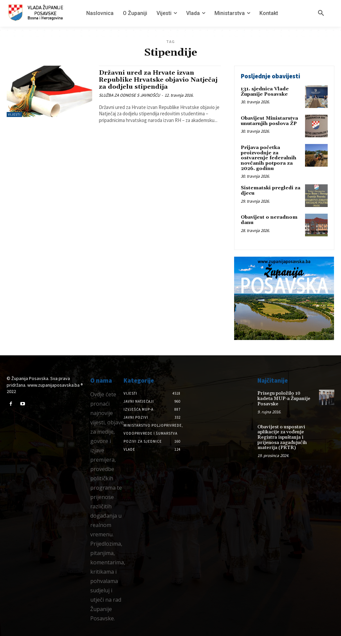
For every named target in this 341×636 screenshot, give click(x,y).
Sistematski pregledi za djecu (270, 190)
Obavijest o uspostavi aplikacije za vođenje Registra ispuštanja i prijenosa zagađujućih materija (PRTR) (281, 431)
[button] (321, 13)
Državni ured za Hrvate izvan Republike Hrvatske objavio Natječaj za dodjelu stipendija (149, 80)
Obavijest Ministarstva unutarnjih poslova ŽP (269, 120)
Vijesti (14, 114)
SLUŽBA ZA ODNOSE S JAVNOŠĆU (129, 95)
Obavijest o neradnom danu (268, 219)
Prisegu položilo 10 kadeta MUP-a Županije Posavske (286, 395)
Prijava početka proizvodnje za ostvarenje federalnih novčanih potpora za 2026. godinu (268, 158)
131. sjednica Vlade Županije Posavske (264, 91)
